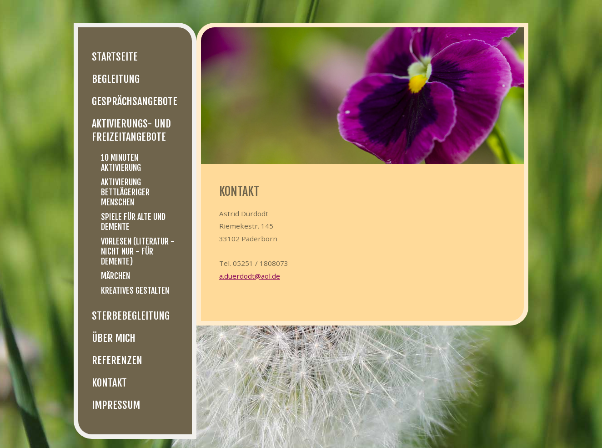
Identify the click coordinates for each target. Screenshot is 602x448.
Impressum (116, 405)
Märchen (115, 276)
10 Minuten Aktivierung (121, 163)
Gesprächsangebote (134, 101)
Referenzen (117, 360)
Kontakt (109, 382)
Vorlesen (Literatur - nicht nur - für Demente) (138, 251)
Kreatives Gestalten (135, 290)
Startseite (115, 56)
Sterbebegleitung (131, 315)
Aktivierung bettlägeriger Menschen (125, 192)
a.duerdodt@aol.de (249, 275)
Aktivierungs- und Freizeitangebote (131, 130)
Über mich (113, 338)
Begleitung (116, 79)
